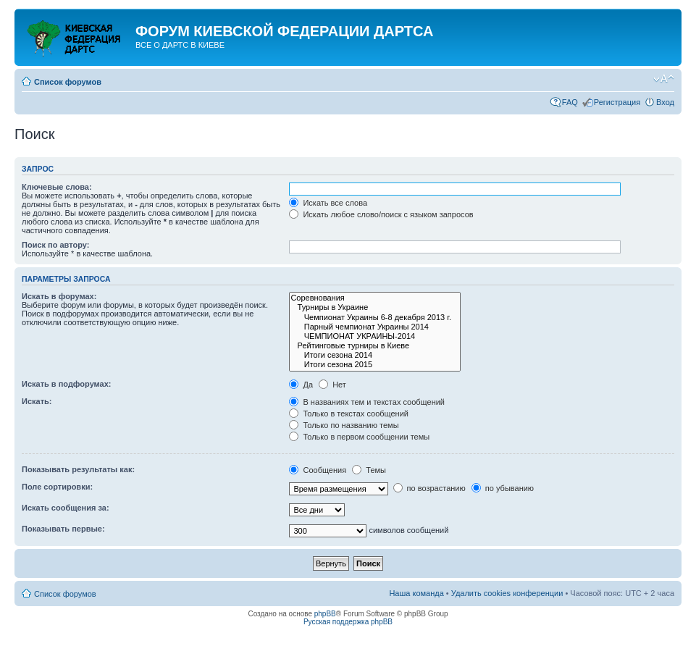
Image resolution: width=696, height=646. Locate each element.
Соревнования (374, 298)
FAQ (570, 102)
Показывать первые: (63, 528)
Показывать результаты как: (78, 469)
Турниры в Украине (374, 307)
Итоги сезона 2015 (374, 364)
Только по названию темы (343, 425)
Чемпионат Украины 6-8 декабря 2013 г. (374, 317)
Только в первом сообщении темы (359, 436)
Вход (665, 102)
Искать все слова (328, 202)
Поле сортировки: (57, 486)
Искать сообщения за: (65, 507)
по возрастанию (429, 488)
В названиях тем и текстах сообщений (367, 402)
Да (301, 384)
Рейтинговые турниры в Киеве (374, 346)
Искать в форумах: (59, 296)
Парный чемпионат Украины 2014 (374, 327)
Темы (369, 470)
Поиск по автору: (55, 244)
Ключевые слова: (57, 187)
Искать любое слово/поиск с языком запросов (381, 214)
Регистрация (617, 102)
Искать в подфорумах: (67, 383)
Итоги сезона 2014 (374, 355)
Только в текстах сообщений (348, 413)
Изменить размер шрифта (663, 78)
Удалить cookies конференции (507, 593)
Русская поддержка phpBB (348, 622)
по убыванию (502, 488)
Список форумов (67, 81)
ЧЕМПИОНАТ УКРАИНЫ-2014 (374, 336)
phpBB (325, 614)
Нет (332, 384)
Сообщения (317, 470)
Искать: (36, 401)
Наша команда (416, 593)
